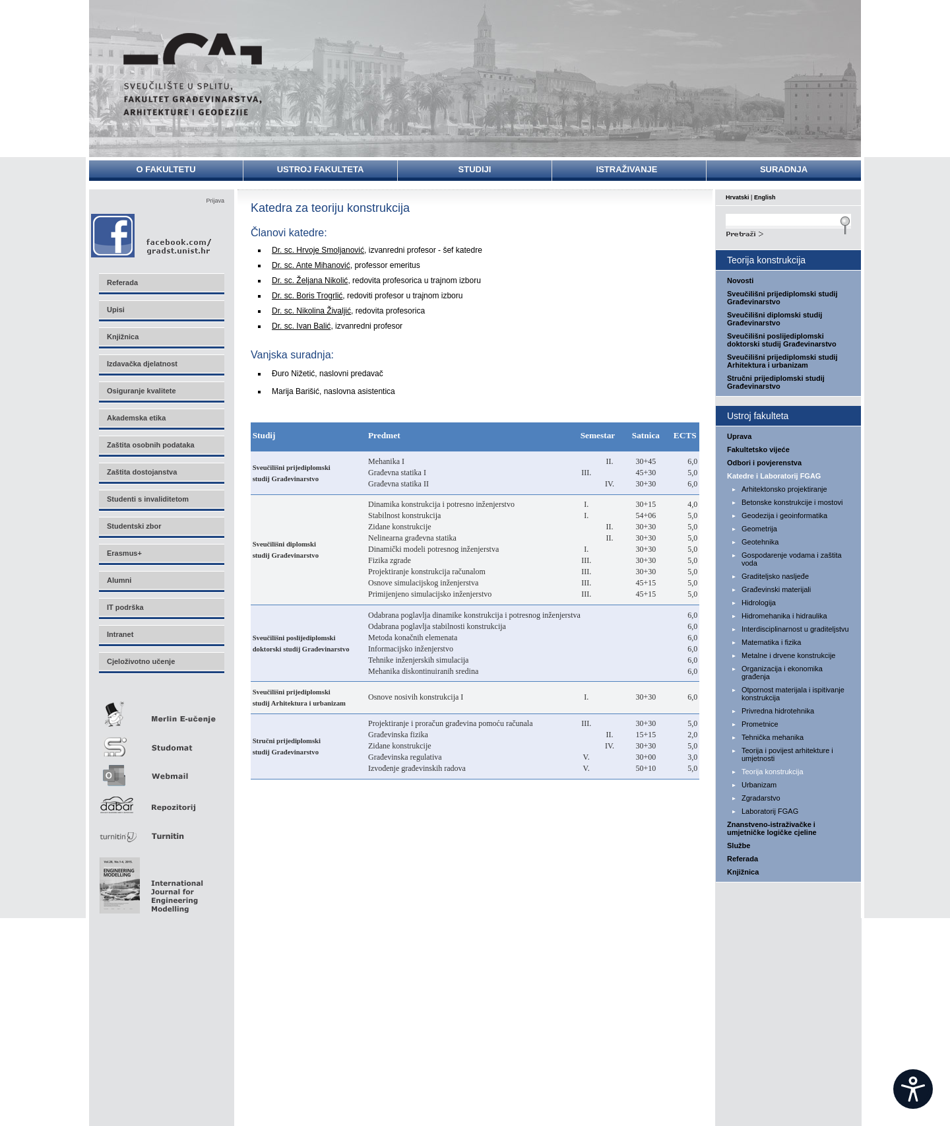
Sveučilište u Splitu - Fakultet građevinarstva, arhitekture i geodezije (192, 74)
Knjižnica (743, 872)
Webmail (161, 771)
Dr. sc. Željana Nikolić (310, 280)
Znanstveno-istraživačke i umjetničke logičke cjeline (772, 828)
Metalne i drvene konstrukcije (788, 655)
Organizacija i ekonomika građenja (782, 672)
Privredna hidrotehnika (778, 711)
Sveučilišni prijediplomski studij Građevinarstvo (782, 298)
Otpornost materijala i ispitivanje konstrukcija (793, 694)
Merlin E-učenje (161, 712)
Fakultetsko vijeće (758, 449)
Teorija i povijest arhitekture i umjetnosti (787, 754)
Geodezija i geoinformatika (784, 515)
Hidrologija (759, 603)
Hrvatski (737, 197)
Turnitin (161, 830)
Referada (742, 859)
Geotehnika (760, 542)
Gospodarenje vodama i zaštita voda (792, 559)
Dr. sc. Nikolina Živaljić (311, 310)
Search (788, 232)
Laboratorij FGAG (770, 811)
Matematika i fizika (771, 642)
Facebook (152, 235)
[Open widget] (913, 1089)
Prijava (215, 200)
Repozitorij (161, 801)
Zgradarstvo (761, 798)
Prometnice (760, 724)
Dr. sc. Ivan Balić (301, 326)
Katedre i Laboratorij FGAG (774, 476)
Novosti (740, 280)
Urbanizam (759, 785)
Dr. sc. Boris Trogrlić (307, 295)
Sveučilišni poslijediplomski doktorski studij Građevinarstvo (782, 340)
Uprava (739, 436)
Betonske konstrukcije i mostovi (792, 502)
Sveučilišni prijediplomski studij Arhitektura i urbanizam (782, 361)
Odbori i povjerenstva (764, 463)
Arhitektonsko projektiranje (784, 489)
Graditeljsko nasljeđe (775, 576)
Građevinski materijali (776, 589)
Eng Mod (149, 881)
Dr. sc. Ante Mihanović (311, 265)
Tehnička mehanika (773, 737)
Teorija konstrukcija (773, 772)
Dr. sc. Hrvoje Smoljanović (318, 250)
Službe (738, 845)
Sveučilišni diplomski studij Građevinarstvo (774, 319)
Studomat (161, 741)
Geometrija (759, 529)
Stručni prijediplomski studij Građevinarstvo (776, 382)
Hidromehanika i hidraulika (784, 616)
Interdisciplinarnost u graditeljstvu (795, 629)
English (765, 197)
